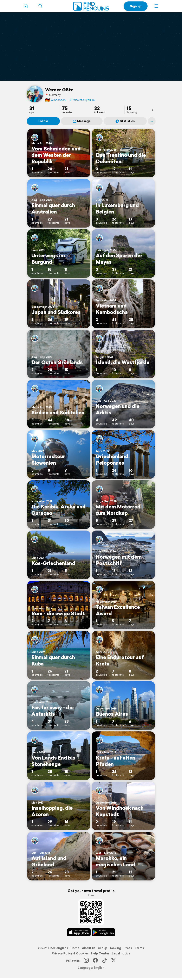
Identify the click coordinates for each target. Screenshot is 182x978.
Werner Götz (59, 90)
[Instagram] (86, 961)
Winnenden (55, 100)
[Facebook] (95, 961)
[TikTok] (104, 961)
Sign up (135, 6)
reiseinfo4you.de (82, 100)
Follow (43, 121)
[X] (113, 961)
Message (82, 121)
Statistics (125, 121)
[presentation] (152, 110)
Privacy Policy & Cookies (70, 953)
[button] (156, 6)
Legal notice (121, 953)
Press (128, 948)
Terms (139, 948)
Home (75, 948)
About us (88, 948)
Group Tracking (109, 948)
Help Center (100, 953)
